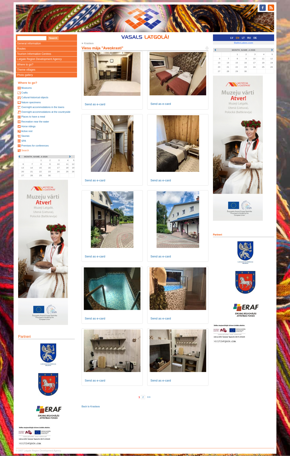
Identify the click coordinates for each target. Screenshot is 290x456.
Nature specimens (31, 102)
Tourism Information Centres (34, 53)
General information (29, 43)
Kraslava (88, 43)
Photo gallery (25, 75)
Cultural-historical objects (34, 97)
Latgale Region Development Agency (39, 59)
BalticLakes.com (243, 42)
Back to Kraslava (91, 406)
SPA (23, 140)
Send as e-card (95, 104)
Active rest (26, 131)
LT (243, 37)
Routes (21, 48)
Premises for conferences (35, 145)
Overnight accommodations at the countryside (45, 111)
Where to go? (25, 64)
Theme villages (26, 69)
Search (25, 150)
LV (231, 37)
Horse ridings (28, 126)
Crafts (24, 92)
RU (249, 37)
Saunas (25, 135)
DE (255, 37)
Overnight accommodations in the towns (42, 107)
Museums (26, 87)
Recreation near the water (35, 121)
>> (149, 397)
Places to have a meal (33, 116)
